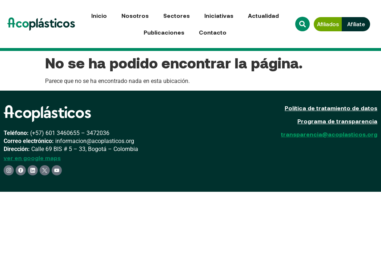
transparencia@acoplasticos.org (329, 134)
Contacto (212, 32)
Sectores (176, 15)
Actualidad (263, 15)
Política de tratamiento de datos (331, 107)
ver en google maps (32, 157)
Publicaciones (164, 32)
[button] (302, 24)
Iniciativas (218, 15)
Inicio (99, 15)
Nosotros (135, 15)
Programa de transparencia (337, 121)
